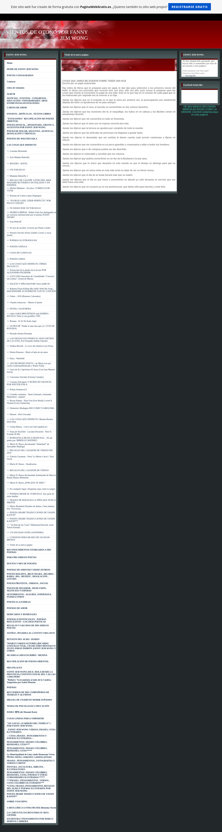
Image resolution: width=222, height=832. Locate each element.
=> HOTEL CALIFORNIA (19, 308)
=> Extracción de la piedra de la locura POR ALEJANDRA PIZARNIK (26, 271)
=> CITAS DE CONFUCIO (19, 253)
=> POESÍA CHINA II (17, 246)
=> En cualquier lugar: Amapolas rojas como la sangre (31, 489)
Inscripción (191, 75)
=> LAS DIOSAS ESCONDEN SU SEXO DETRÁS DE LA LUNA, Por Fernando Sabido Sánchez (30, 339)
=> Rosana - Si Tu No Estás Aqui (21, 321)
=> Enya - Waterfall (15, 358)
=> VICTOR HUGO (16, 169)
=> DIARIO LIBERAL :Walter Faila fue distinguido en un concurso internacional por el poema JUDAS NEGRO (31, 214)
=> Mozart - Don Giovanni (19, 414)
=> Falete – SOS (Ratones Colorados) (24, 296)
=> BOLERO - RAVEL (17, 163)
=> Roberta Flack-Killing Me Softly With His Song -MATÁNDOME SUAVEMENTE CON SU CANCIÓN (31, 289)
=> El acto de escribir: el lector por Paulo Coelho (29, 228)
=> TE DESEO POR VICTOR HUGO (24, 208)
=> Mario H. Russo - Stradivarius (22, 464)
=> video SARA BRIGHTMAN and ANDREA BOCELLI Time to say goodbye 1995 (28, 314)
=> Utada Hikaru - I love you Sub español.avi (27, 427)
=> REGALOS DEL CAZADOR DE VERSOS (28, 470)
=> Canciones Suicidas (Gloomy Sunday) (25, 377)
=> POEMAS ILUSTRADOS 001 (22, 240)
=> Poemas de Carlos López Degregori (24, 195)
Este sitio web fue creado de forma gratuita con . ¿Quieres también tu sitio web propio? (111, 6)
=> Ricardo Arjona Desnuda (19, 333)
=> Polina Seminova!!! (17, 389)
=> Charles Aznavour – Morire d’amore (24, 302)
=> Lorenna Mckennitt (17, 151)
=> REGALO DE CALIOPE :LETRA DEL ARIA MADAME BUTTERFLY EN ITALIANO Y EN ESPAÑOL (29, 182)
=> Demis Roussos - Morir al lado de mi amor (27, 352)
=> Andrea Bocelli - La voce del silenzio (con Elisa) (30, 346)
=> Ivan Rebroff (14, 221)
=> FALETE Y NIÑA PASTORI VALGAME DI (28, 284)
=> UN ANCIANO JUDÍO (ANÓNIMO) (25, 532)
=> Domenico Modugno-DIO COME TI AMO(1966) (30, 408)
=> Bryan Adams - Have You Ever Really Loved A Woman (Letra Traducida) (29, 401)
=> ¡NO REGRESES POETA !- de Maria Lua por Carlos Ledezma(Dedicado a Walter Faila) (29, 364)
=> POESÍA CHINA (16, 259)
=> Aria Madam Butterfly (18, 157)
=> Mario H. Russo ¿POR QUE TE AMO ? (26, 482)
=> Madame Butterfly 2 (17, 176)
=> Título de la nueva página (19, 545)
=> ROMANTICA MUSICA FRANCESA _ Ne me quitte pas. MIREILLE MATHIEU (29, 439)
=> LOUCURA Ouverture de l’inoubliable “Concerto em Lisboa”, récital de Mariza (30, 277)
